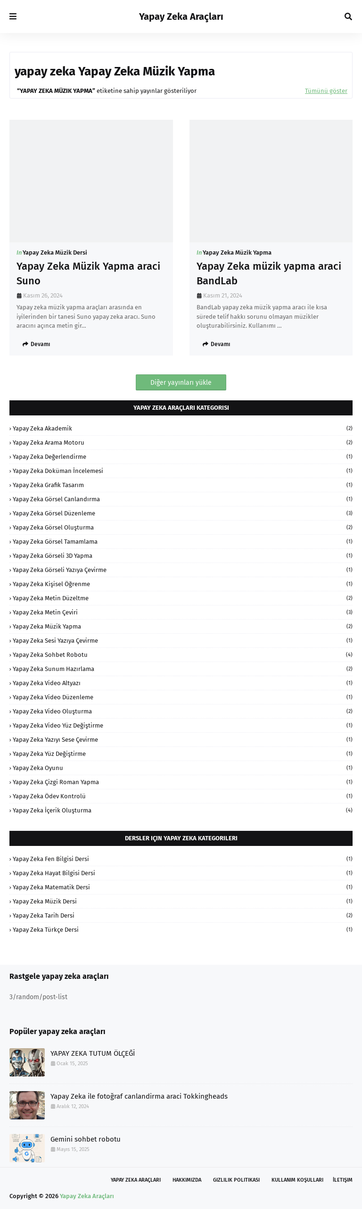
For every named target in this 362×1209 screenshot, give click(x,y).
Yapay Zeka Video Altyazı (183, 683)
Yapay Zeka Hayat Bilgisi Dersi (183, 873)
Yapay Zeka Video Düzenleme (183, 697)
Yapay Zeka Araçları (181, 16)
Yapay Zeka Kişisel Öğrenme (183, 584)
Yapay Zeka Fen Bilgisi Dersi (183, 858)
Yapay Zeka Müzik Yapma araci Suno (88, 273)
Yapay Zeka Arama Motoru (183, 442)
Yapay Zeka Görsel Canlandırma (183, 499)
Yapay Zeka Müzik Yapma (237, 252)
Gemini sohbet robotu (85, 1139)
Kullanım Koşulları (297, 1180)
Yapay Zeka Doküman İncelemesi (183, 470)
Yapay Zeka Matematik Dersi (183, 887)
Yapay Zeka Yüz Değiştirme (183, 753)
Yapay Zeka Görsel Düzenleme (183, 513)
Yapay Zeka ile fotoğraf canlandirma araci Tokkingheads (139, 1096)
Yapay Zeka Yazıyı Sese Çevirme (183, 739)
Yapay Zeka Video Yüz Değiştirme (183, 725)
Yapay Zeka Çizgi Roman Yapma (183, 782)
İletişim (343, 1180)
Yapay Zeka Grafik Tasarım (183, 485)
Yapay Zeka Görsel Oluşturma (183, 527)
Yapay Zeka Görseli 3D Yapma (183, 555)
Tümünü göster (326, 90)
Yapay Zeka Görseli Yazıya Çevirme (183, 569)
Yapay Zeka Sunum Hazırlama (183, 668)
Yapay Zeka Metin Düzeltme (183, 598)
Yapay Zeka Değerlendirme (183, 456)
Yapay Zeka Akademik (183, 428)
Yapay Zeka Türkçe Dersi (183, 929)
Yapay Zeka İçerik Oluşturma (183, 810)
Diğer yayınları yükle (181, 383)
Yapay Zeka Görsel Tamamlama (183, 541)
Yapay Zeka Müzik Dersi (55, 252)
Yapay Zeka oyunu (183, 767)
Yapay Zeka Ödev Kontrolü (183, 796)
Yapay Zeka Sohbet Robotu (183, 654)
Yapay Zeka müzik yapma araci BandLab (269, 273)
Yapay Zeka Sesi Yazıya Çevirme (183, 640)
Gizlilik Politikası (236, 1180)
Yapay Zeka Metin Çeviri (183, 612)
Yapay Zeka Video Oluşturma (183, 711)
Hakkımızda (187, 1180)
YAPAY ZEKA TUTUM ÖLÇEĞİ (92, 1053)
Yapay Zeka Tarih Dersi (183, 915)
